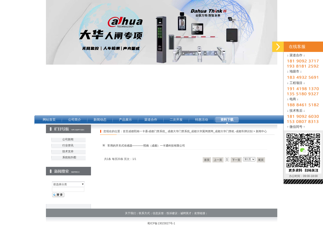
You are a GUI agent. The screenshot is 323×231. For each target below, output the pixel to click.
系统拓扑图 (69, 157)
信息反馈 (158, 213)
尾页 (261, 160)
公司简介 (74, 119)
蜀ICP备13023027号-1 (161, 223)
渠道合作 (150, 119)
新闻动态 (100, 119)
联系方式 (144, 213)
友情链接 (199, 213)
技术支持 (67, 151)
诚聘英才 (185, 213)
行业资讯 (67, 145)
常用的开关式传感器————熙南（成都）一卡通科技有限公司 (146, 145)
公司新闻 (67, 139)
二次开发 (176, 119)
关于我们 (130, 213)
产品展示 (125, 119)
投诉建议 (172, 213)
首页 (207, 160)
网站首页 (49, 119)
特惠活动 (201, 119)
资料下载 (226, 119)
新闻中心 (261, 131)
